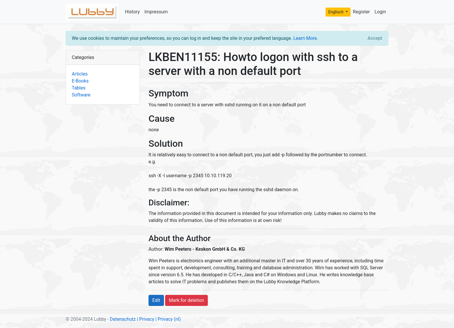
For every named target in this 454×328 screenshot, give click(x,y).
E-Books (80, 81)
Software (81, 95)
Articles (79, 74)
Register (361, 12)
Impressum (156, 12)
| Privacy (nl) (167, 319)
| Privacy (145, 319)
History (132, 12)
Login (380, 12)
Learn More (305, 38)
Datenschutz (123, 319)
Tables (78, 88)
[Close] (375, 38)
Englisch (336, 12)
